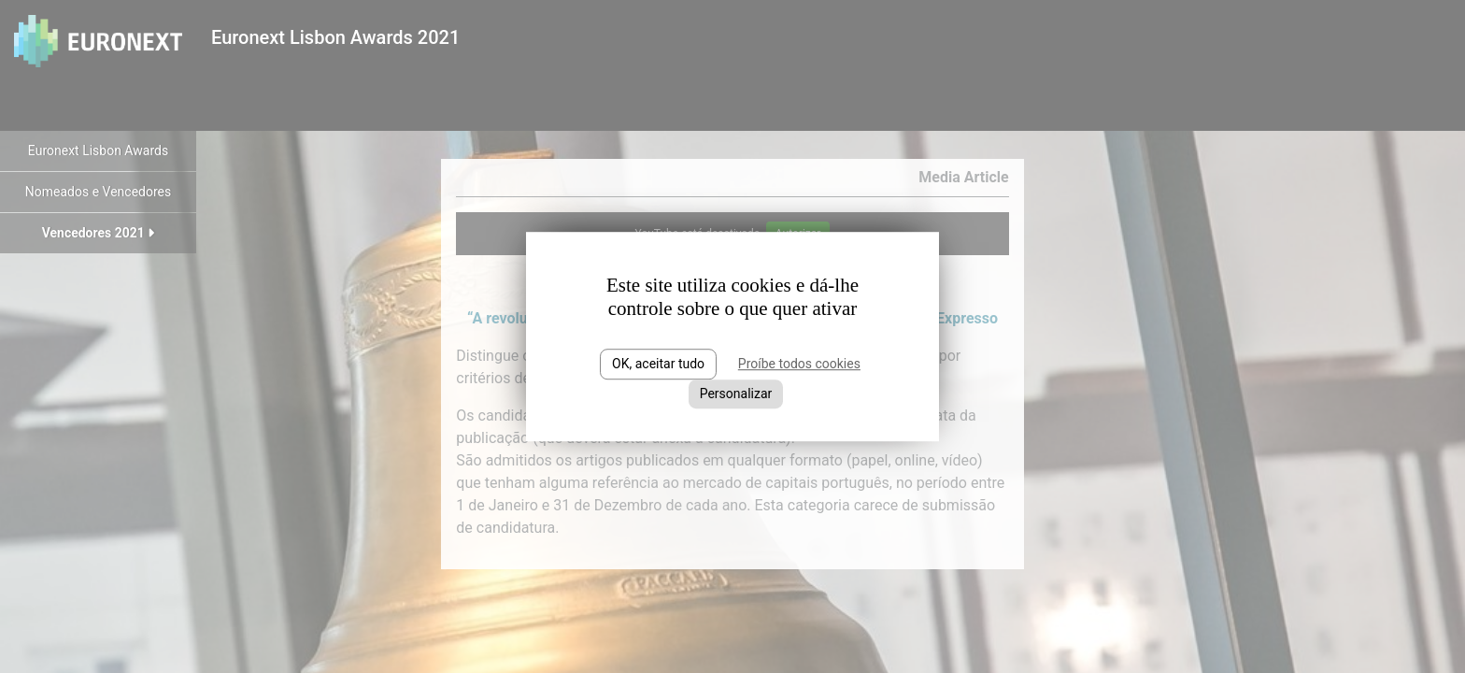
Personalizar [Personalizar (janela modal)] (736, 393)
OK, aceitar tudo (658, 363)
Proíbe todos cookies (799, 363)
